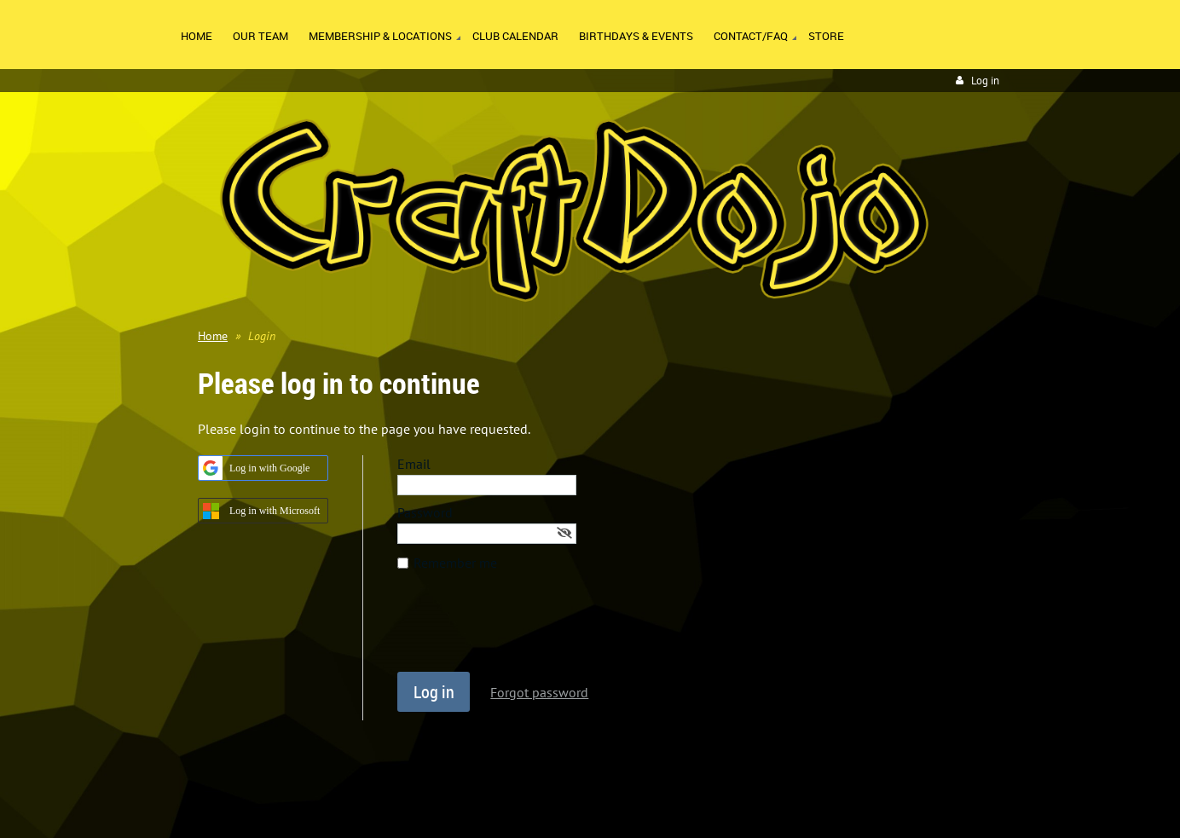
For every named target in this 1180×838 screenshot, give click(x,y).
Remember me (455, 562)
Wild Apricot (850, 804)
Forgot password (539, 692)
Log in (985, 80)
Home (213, 336)
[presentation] (527, 630)
